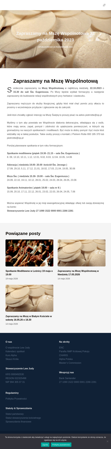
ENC (61, 347)
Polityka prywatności (61, 445)
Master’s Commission (70, 363)
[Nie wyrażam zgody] (107, 441)
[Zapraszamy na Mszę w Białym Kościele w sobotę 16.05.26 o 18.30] (29, 298)
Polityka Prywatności (16, 398)
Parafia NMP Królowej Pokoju (74, 351)
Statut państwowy (14, 414)
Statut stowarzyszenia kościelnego (23, 418)
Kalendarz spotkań (15, 351)
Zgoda (45, 445)
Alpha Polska (66, 359)
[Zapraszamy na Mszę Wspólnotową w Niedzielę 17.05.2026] (82, 252)
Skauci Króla (11, 359)
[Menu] (104, 5)
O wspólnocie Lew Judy (17, 347)
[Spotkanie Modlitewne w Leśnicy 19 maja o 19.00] (29, 252)
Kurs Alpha (11, 355)
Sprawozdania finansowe (18, 421)
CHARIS (63, 355)
